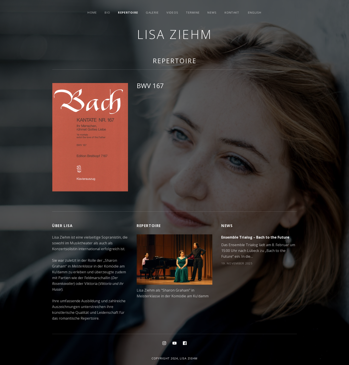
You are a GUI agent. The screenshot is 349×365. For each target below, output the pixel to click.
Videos (172, 12)
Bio (107, 12)
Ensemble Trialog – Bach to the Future (255, 237)
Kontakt (232, 12)
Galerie (152, 12)
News (212, 12)
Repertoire (128, 12)
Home (92, 12)
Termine (193, 12)
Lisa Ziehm (174, 34)
